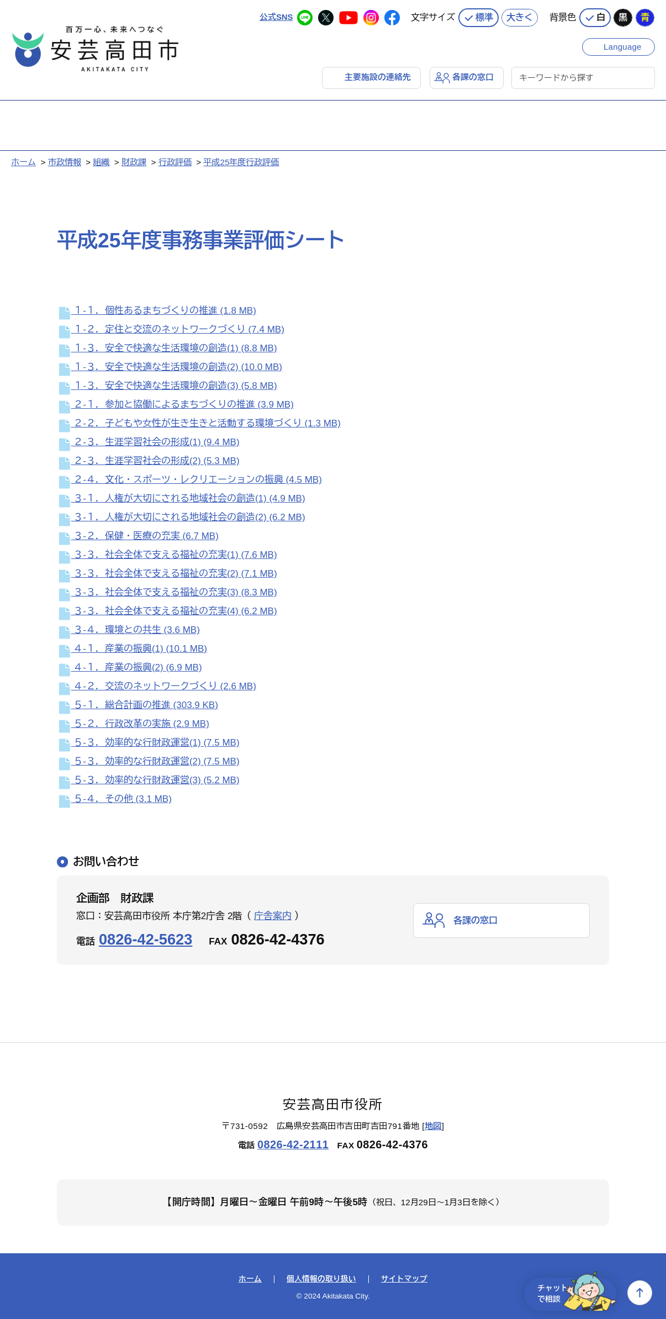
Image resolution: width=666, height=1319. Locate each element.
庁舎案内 (273, 916)
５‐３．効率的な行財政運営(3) (148, 780)
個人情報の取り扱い (321, 1279)
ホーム (23, 162)
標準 (484, 17)
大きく (519, 17)
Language (623, 45)
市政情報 (64, 162)
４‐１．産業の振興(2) (129, 667)
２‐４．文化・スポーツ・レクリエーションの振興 (189, 479)
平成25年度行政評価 (241, 162)
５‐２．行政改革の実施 (133, 724)
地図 (433, 1126)
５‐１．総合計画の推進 (137, 705)
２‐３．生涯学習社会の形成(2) (148, 461)
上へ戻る (639, 1292)
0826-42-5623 (145, 939)
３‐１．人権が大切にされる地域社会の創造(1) (181, 498)
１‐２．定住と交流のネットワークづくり (170, 329)
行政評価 (175, 162)
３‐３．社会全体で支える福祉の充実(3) (167, 592)
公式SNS (276, 16)
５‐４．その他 (114, 799)
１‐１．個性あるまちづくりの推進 (156, 310)
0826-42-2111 (293, 1144)
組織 (101, 162)
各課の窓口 (473, 77)
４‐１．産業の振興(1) (132, 648)
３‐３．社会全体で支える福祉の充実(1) (167, 555)
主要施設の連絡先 (378, 77)
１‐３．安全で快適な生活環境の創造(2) (169, 367)
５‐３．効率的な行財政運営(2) (148, 761)
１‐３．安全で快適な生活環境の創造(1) (167, 348)
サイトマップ (404, 1279)
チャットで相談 (573, 1293)
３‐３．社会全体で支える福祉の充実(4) (167, 611)
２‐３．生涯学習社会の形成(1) (148, 442)
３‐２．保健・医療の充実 (138, 536)
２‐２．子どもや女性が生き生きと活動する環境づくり (199, 423)
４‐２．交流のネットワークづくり (156, 686)
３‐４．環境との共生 (128, 630)
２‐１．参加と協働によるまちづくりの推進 (175, 404)
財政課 (133, 162)
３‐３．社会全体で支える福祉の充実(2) (167, 573)
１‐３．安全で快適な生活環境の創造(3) (167, 386)
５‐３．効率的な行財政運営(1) (148, 742)
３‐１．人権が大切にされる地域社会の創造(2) (181, 517)
